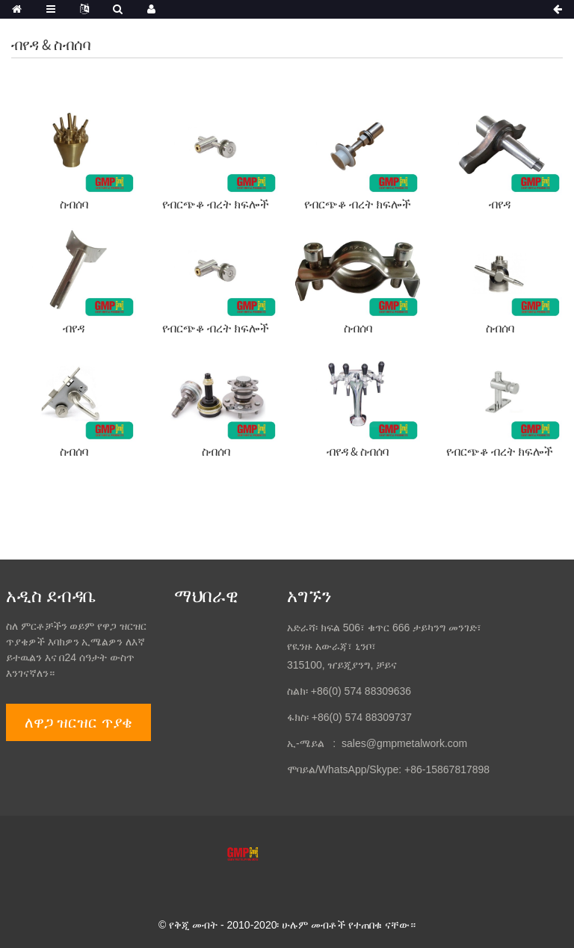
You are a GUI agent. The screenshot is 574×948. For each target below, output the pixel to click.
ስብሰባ (74, 203)
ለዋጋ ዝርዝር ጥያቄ (78, 722)
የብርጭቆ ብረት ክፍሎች (215, 203)
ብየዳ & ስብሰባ (358, 451)
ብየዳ (499, 203)
